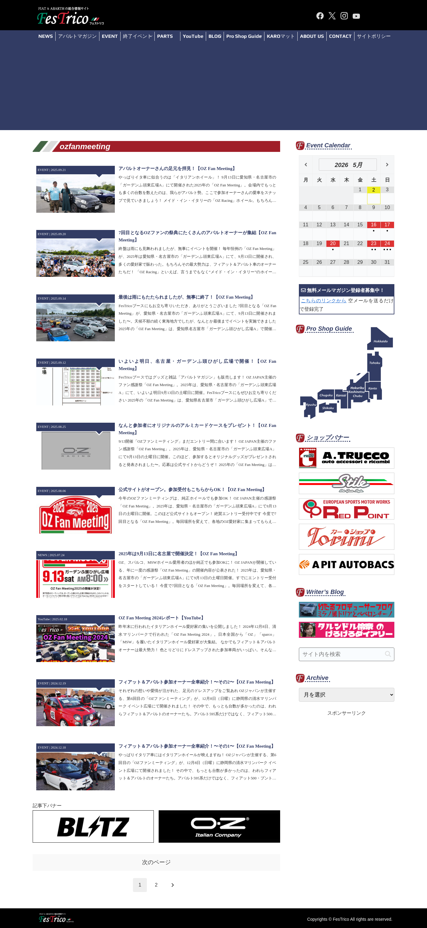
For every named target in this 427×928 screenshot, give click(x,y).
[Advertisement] (213, 87)
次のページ (156, 862)
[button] (388, 654)
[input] (346, 654)
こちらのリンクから (324, 300)
